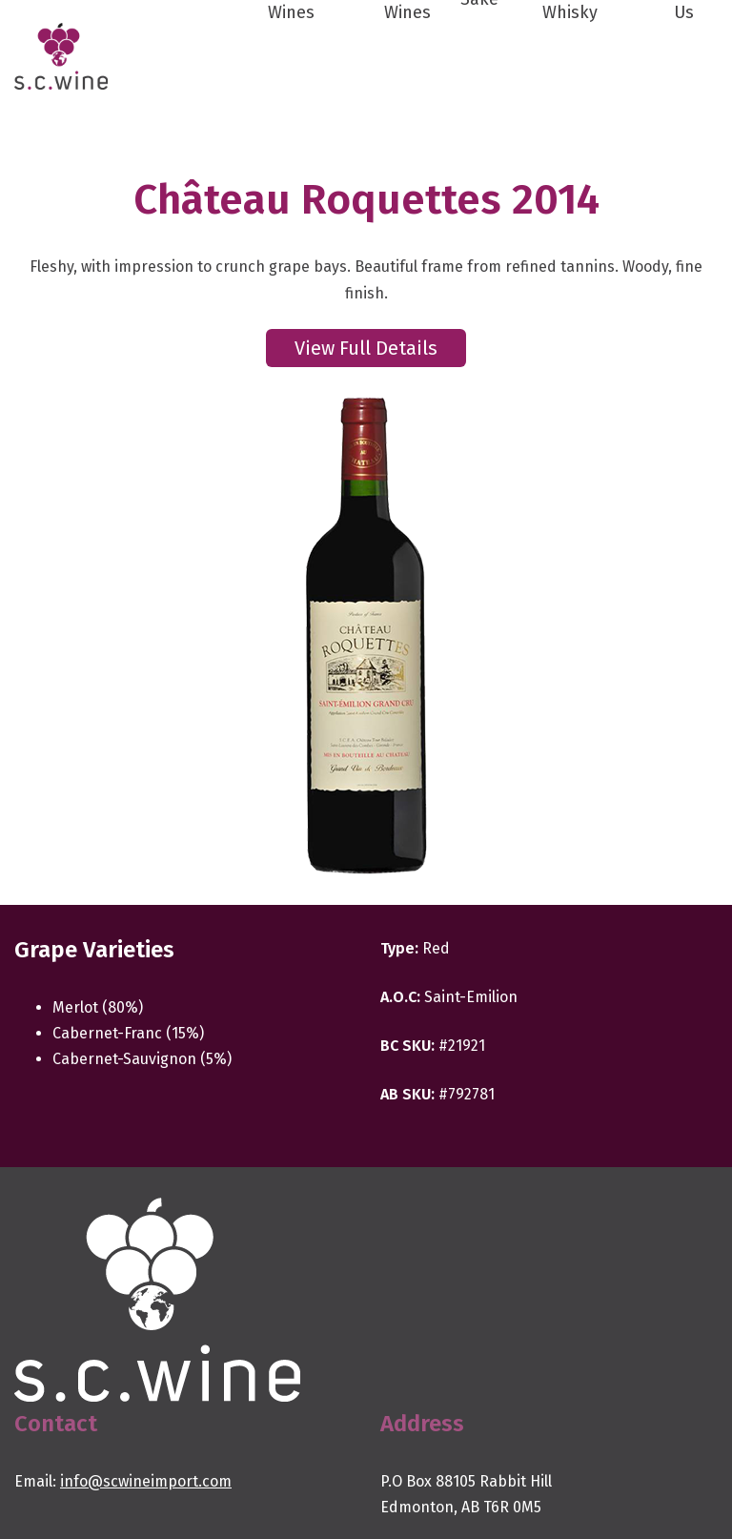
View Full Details (366, 348)
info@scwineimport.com (146, 1481)
